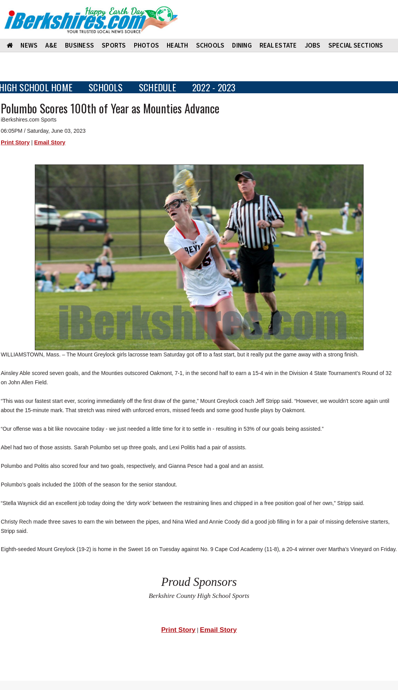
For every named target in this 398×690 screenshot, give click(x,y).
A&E (51, 45)
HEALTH (177, 45)
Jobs (313, 45)
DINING (242, 45)
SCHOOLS (210, 45)
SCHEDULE (157, 87)
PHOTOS (146, 45)
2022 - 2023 (214, 87)
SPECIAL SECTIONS (355, 45)
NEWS (29, 45)
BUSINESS (79, 45)
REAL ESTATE (278, 45)
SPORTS (114, 45)
